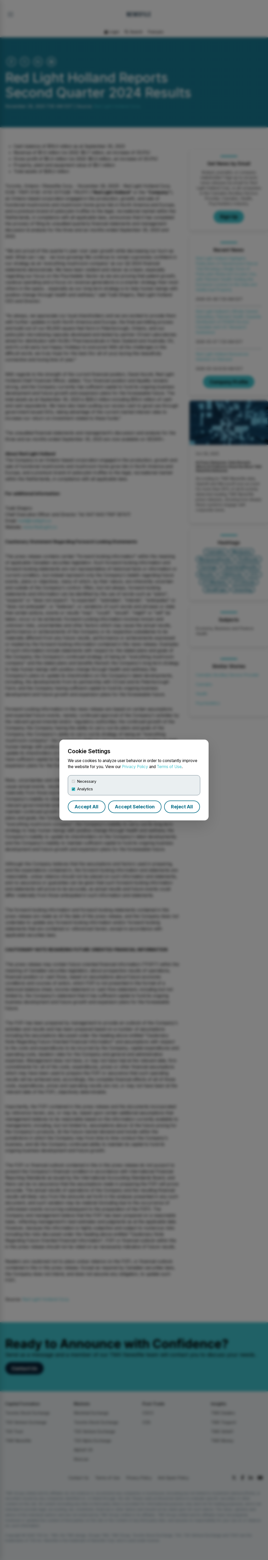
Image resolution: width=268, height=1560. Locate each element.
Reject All (182, 806)
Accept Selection (135, 806)
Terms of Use (169, 766)
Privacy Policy (135, 766)
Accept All (86, 806)
